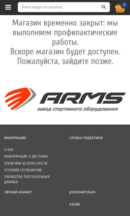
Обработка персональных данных (27, 179)
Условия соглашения (23, 170)
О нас (9, 149)
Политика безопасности (26, 163)
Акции (74, 204)
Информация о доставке (26, 156)
